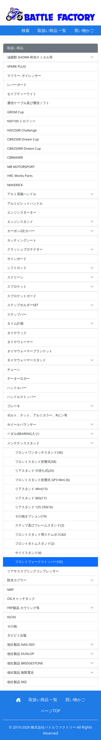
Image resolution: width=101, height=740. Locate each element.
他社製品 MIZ (17, 682)
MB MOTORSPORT (21, 166)
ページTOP (50, 711)
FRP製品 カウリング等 (50, 608)
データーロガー (18, 378)
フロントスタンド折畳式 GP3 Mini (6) (42, 480)
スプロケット (50, 286)
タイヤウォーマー (20, 342)
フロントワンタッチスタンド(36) (39, 452)
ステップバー (17, 314)
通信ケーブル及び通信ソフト (28, 103)
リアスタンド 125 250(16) (34, 507)
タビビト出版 (17, 635)
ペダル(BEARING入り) (50, 433)
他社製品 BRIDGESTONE (50, 663)
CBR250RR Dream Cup (24, 148)
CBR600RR (15, 157)
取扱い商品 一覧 (51, 30)
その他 (12, 626)
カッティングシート (21, 240)
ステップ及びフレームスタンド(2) (39, 525)
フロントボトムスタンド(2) (34, 543)
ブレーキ (50, 406)
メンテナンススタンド (50, 443)
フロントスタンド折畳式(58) (35, 461)
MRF (10, 589)
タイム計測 (50, 323)
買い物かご (84, 30)
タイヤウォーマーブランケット (29, 351)
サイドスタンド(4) (28, 552)
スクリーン (50, 277)
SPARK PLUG (16, 66)
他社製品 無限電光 (50, 672)
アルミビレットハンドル (25, 203)
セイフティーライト (21, 94)
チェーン (13, 369)
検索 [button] (26, 30)
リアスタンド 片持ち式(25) (34, 470)
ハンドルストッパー (21, 396)
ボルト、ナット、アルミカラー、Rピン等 (37, 415)
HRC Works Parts (20, 175)
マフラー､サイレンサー (24, 75)
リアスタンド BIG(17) (30, 498)
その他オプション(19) (31, 516)
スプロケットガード (21, 296)
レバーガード (17, 84)
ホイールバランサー (50, 424)
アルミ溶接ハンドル (50, 194)
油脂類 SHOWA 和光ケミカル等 (50, 57)
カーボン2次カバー (50, 231)
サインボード (17, 258)
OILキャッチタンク (21, 598)
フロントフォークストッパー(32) (39, 561)
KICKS (11, 617)
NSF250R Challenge (21, 130)
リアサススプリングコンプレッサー (33, 571)
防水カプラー (50, 580)
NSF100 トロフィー (21, 121)
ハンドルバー (17, 387)
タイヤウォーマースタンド (50, 360)
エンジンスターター (21, 212)
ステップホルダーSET (50, 305)
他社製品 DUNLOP (50, 653)
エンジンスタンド (50, 221)
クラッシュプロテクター (50, 249)
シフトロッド (50, 267)
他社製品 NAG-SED (50, 644)
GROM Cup (15, 112)
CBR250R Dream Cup (23, 139)
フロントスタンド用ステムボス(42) (40, 534)
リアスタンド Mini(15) (31, 489)
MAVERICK (15, 185)
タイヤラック (17, 333)
